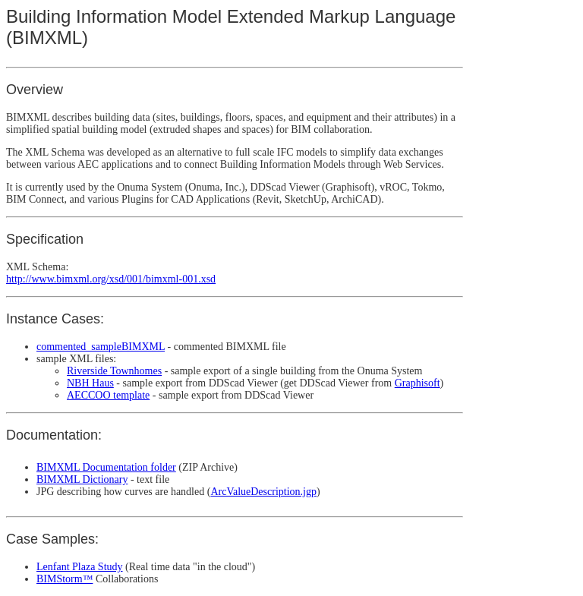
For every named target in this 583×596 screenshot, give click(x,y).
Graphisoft (417, 383)
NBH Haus (90, 383)
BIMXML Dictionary (82, 479)
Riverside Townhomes (114, 371)
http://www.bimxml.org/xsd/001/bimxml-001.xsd (111, 279)
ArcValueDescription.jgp (263, 491)
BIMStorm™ (64, 579)
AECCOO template (108, 395)
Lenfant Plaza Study (79, 566)
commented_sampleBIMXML (100, 346)
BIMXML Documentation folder (106, 467)
